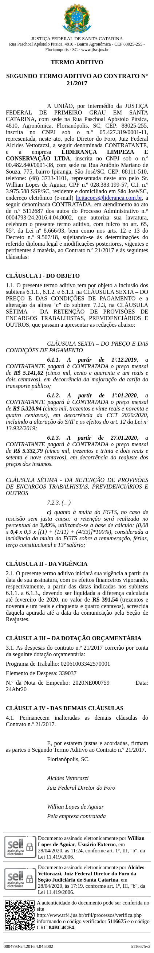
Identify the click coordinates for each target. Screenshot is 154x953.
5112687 (33, 211)
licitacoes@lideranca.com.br (109, 198)
